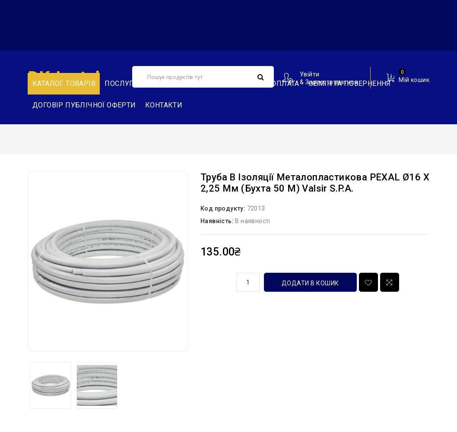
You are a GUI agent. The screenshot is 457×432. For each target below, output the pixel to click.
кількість (215, 280)
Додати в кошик (310, 283)
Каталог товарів (63, 83)
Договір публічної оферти (84, 105)
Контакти (163, 105)
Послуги (122, 83)
